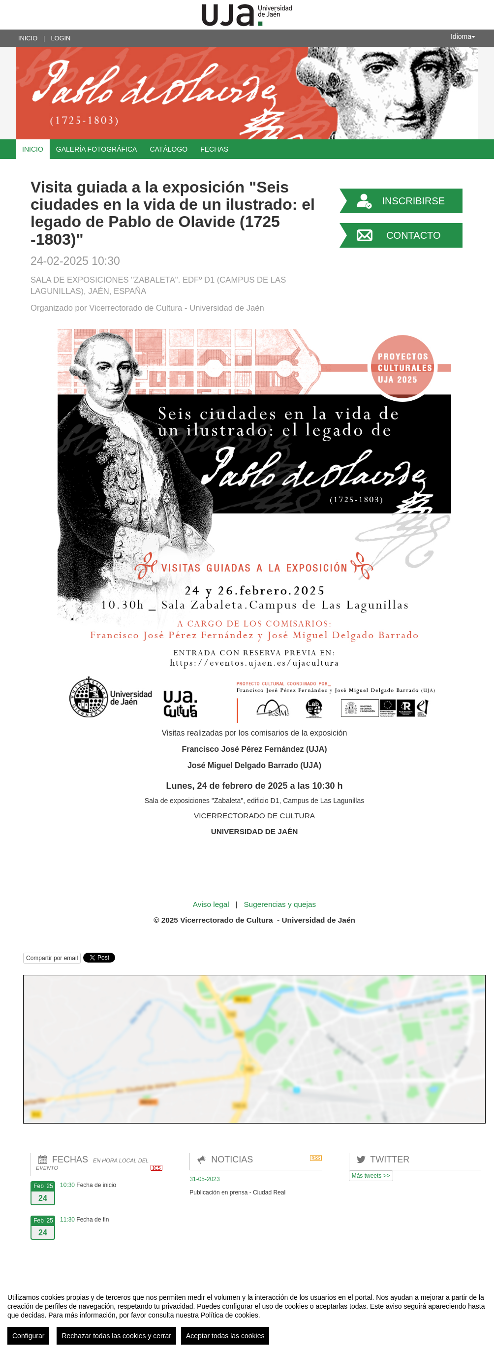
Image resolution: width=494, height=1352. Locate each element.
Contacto (413, 235)
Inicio (27, 38)
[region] (247, 1315)
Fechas (214, 149)
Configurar (28, 1336)
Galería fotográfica (96, 149)
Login (60, 38)
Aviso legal (212, 904)
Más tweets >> (371, 1175)
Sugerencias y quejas (280, 904)
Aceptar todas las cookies (225, 1336)
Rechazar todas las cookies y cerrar (116, 1336)
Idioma (463, 36)
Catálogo (168, 149)
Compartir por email (52, 958)
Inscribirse (413, 200)
